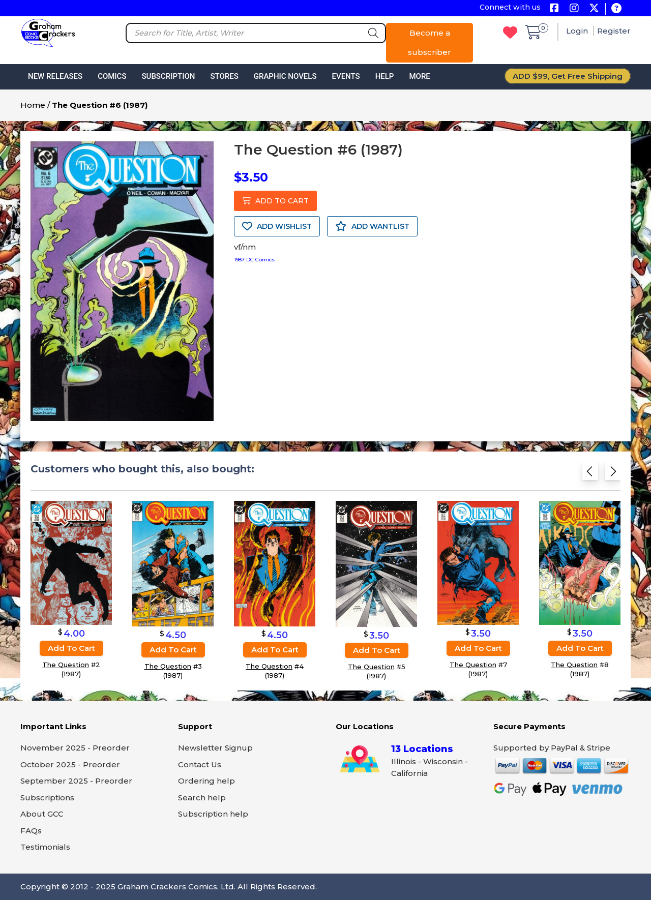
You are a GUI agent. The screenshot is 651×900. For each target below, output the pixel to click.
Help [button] (384, 76)
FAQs (31, 830)
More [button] (419, 76)
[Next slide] (612, 474)
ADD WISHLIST (277, 226)
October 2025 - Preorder (70, 764)
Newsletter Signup (215, 748)
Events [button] (346, 76)
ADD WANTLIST (372, 226)
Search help (202, 797)
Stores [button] (224, 76)
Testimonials (45, 847)
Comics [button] (112, 76)
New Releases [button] (55, 76)
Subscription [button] (168, 76)
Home (32, 105)
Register (614, 31)
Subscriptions (47, 797)
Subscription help (213, 814)
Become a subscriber (429, 42)
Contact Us (199, 764)
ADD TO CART (275, 200)
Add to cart (71, 648)
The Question (65, 665)
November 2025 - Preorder (75, 748)
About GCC (42, 814)
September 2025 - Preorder (76, 781)
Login (578, 31)
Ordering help (206, 781)
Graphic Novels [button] (285, 76)
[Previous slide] (590, 474)
